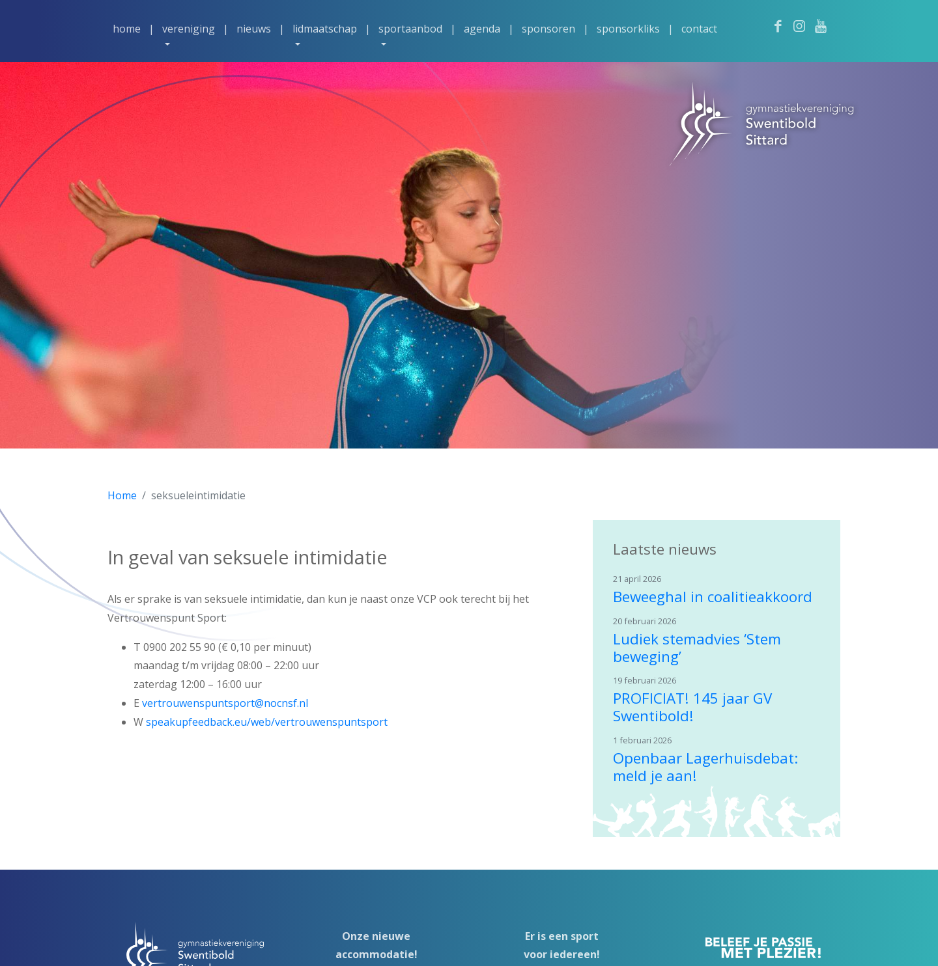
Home (127, 28)
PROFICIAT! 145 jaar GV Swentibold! (692, 707)
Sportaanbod (410, 28)
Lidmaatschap (324, 28)
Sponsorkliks (628, 28)
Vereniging (188, 28)
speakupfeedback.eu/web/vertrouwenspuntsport (267, 722)
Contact (699, 28)
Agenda (482, 28)
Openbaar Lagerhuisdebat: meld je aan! (705, 767)
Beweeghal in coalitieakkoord (712, 596)
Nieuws (253, 28)
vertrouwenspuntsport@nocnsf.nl (225, 703)
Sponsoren (548, 28)
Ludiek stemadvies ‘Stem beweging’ (697, 648)
